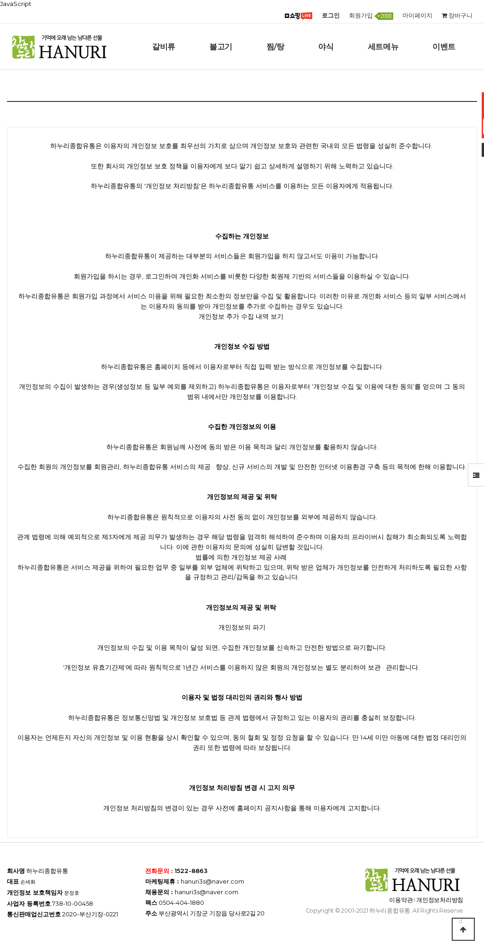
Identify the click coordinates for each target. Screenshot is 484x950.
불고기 (220, 46)
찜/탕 (275, 46)
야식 (325, 46)
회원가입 (371, 16)
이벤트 (443, 46)
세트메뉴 (383, 46)
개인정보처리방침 (439, 900)
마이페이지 (417, 15)
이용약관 (401, 900)
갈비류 (163, 46)
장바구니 (457, 15)
